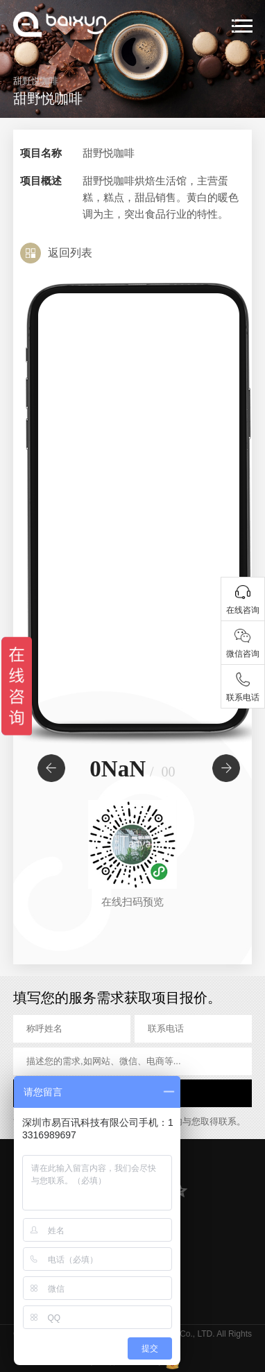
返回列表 (70, 253)
